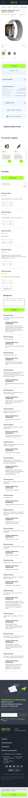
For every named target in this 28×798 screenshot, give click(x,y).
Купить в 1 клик (14, 70)
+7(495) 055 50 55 (8, 754)
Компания (5, 747)
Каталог (5, 739)
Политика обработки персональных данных (14, 774)
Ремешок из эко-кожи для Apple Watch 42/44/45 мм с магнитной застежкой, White (6, 157)
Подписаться (22, 715)
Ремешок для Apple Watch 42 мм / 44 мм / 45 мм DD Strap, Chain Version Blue (18, 157)
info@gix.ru (19, 754)
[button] (1, 165)
